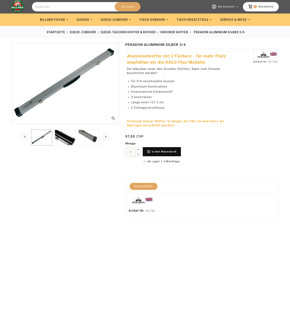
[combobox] (85, 6)
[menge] (130, 152)
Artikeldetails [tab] (143, 186)
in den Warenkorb (162, 151)
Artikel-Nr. (260, 61)
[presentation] (25, 137)
